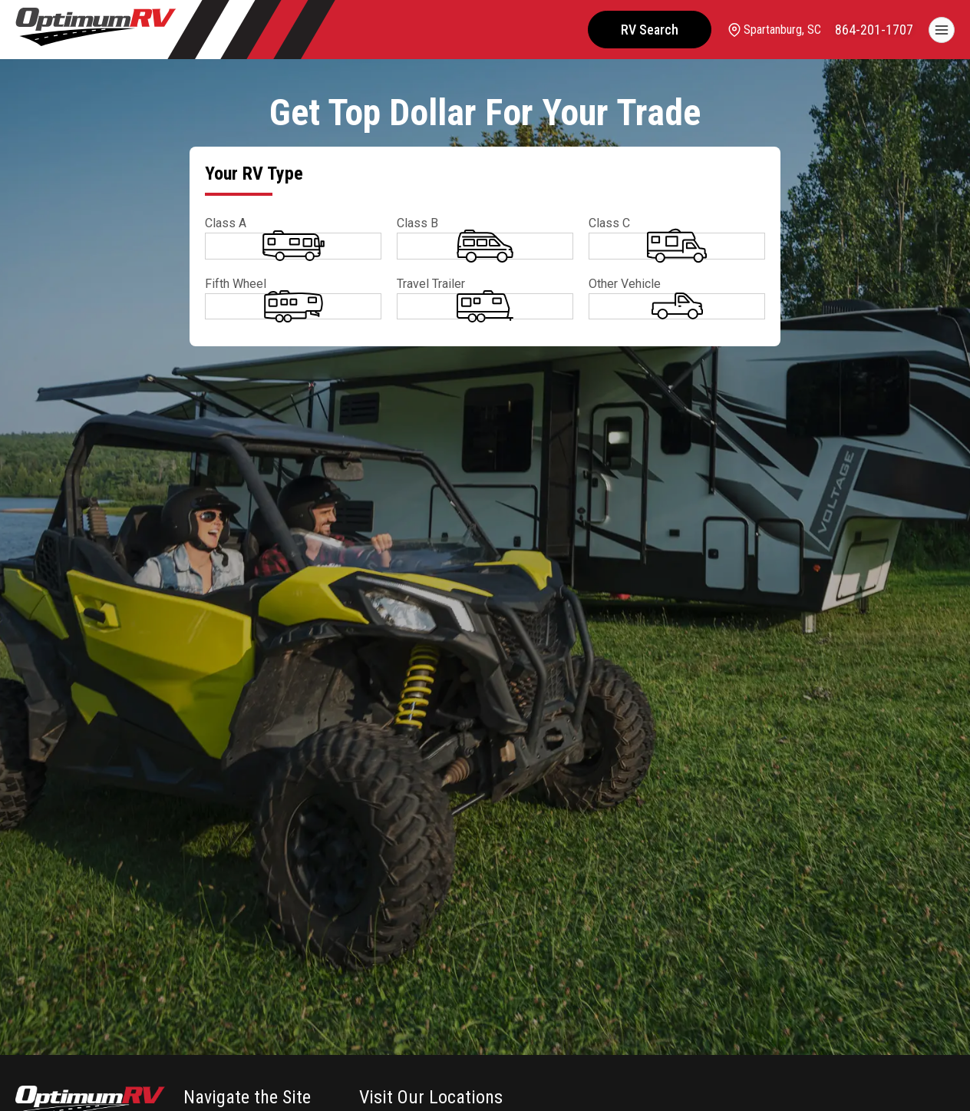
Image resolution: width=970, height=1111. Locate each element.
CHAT (914, 1083)
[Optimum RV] (96, 29)
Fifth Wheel (235, 338)
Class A (225, 223)
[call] (874, 29)
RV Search (646, 29)
